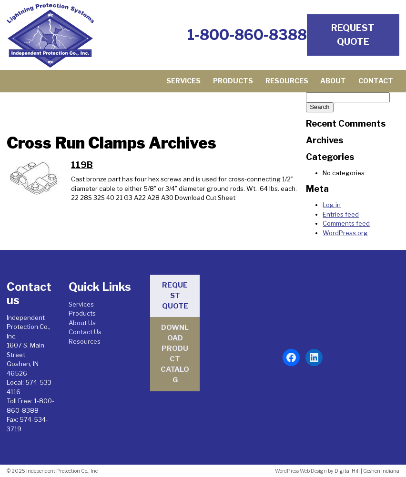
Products (233, 81)
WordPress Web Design (301, 471)
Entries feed (341, 214)
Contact (375, 81)
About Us (82, 323)
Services (183, 81)
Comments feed (346, 223)
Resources (286, 81)
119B (82, 164)
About (333, 81)
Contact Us (85, 332)
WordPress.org (345, 233)
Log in (332, 205)
